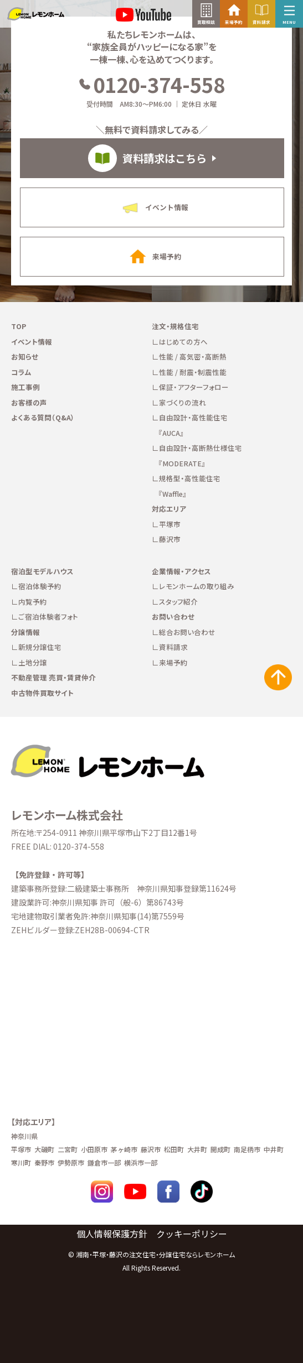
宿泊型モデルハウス (42, 571)
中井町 (274, 1149)
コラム (21, 372)
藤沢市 (170, 539)
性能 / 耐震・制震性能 (193, 372)
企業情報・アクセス (181, 571)
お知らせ (24, 356)
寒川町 (21, 1162)
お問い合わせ (173, 616)
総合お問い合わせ (187, 632)
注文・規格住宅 (175, 326)
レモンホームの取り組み (196, 586)
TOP (18, 326)
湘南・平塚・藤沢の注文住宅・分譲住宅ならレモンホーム (155, 1254)
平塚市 (170, 524)
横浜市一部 (140, 1162)
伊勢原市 (71, 1162)
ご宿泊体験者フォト (48, 616)
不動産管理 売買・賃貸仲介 (53, 677)
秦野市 (44, 1162)
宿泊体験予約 (39, 586)
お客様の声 (29, 402)
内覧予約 (32, 601)
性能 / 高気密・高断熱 (193, 356)
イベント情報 (31, 341)
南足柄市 (247, 1149)
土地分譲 (32, 662)
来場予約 (173, 662)
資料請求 (173, 647)
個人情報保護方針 (111, 1233)
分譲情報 (25, 632)
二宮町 (68, 1149)
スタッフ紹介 (178, 601)
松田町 (174, 1149)
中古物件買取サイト (42, 693)
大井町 (197, 1149)
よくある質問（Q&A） (43, 417)
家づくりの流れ (182, 402)
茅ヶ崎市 (124, 1149)
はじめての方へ (183, 341)
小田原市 (94, 1149)
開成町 (220, 1149)
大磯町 (44, 1149)
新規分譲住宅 (39, 647)
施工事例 (25, 387)
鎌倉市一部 (104, 1162)
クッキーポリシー (191, 1233)
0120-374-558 (151, 84)
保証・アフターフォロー (194, 387)
